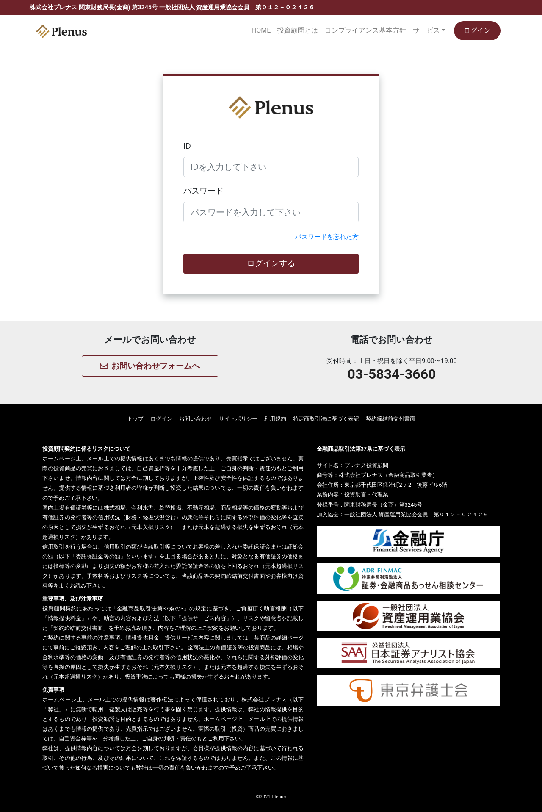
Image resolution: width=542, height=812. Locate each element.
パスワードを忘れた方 (327, 237)
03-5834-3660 (392, 374)
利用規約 (275, 419)
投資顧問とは (297, 30)
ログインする (271, 263)
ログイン (477, 30)
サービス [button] (426, 30)
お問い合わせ (195, 419)
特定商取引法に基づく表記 (326, 419)
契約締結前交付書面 (390, 419)
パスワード (203, 191)
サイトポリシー (238, 419)
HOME (261, 30)
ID (187, 146)
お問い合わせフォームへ (150, 366)
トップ (135, 419)
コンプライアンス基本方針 (365, 30)
